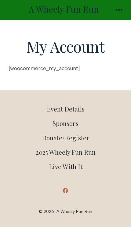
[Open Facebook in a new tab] (65, 190)
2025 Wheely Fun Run (66, 152)
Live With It (65, 166)
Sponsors (65, 123)
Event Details (66, 108)
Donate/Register (65, 137)
